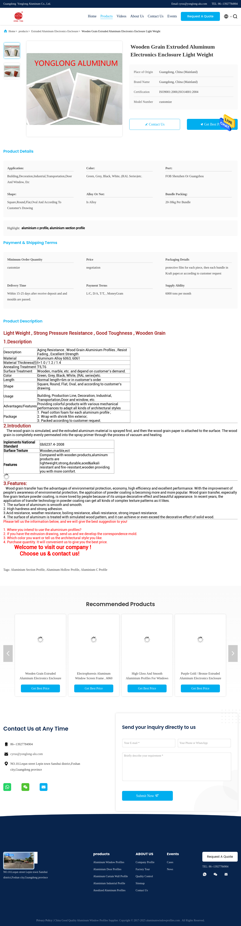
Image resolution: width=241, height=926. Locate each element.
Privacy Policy (44, 920)
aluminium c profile (94, 569)
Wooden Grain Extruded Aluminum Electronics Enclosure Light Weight (40, 678)
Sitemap (140, 883)
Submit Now (147, 795)
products (23, 31)
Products (106, 16)
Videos (121, 16)
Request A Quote (200, 16)
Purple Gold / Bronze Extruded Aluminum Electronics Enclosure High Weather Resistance (200, 678)
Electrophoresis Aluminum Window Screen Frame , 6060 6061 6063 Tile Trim (93, 678)
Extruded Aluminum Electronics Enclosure (54, 31)
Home (92, 16)
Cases (170, 862)
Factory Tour (143, 869)
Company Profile (145, 862)
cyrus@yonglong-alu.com (26, 754)
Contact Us (156, 16)
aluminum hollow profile (62, 569)
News (170, 869)
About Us (137, 16)
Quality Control (144, 876)
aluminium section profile (28, 569)
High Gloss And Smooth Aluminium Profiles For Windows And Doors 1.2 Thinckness (147, 678)
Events (172, 16)
